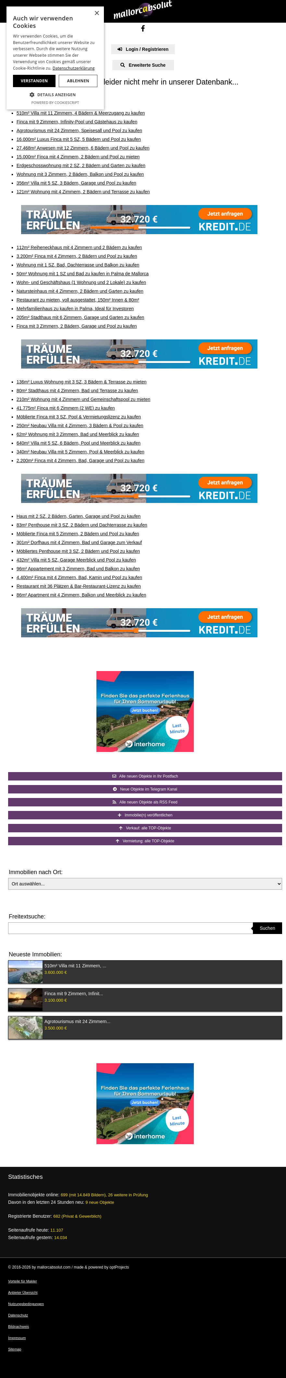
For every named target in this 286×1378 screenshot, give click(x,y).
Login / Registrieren (143, 49)
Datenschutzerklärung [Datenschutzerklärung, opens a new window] (74, 68)
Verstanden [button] (34, 81)
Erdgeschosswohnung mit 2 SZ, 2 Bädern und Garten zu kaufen (81, 165)
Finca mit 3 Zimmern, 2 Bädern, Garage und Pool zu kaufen (77, 326)
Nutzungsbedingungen (26, 1304)
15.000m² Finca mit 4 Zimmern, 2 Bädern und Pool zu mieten (78, 156)
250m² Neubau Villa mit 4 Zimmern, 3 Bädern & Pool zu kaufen (80, 425)
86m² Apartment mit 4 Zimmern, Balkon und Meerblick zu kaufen (81, 595)
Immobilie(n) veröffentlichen (145, 815)
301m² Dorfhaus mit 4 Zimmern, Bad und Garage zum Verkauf (79, 542)
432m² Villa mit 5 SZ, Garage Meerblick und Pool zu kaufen (76, 560)
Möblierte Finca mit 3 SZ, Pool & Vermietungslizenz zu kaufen (79, 416)
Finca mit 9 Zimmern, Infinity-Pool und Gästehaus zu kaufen (77, 121)
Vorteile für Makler (22, 1281)
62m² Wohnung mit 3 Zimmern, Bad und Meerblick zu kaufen (78, 434)
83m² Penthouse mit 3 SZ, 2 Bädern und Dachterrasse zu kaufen (82, 525)
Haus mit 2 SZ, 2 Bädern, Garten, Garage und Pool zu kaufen (79, 516)
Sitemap (14, 1349)
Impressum (17, 1338)
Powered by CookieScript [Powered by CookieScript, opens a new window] (55, 102)
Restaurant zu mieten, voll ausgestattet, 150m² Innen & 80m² (78, 299)
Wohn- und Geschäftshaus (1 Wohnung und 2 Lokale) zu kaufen (81, 282)
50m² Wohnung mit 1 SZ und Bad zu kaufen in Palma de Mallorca (83, 273)
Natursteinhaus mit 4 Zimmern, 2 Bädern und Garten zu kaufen (80, 291)
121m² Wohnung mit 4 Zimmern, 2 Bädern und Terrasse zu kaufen (83, 191)
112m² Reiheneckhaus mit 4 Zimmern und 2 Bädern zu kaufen (79, 247)
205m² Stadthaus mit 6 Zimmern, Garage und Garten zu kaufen (80, 317)
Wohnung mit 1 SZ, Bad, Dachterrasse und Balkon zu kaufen (78, 265)
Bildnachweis (18, 1326)
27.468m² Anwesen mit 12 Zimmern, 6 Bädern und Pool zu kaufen (83, 148)
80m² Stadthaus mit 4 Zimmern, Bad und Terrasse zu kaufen (77, 390)
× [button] (96, 13)
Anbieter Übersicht (23, 1292)
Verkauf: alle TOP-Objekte (145, 828)
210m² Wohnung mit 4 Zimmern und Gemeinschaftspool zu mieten (83, 399)
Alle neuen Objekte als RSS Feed (145, 802)
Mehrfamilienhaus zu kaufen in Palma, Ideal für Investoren (75, 308)
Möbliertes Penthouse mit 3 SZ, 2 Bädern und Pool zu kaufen (78, 551)
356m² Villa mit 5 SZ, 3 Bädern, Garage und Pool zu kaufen (76, 183)
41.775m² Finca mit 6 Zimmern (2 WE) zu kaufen (66, 408)
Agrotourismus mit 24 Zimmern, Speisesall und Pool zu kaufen (79, 130)
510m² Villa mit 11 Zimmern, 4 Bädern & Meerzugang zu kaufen (81, 113)
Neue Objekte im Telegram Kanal (145, 789)
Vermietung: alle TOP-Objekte (145, 841)
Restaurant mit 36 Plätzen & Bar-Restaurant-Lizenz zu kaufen (79, 586)
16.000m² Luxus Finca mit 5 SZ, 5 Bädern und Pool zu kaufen (79, 139)
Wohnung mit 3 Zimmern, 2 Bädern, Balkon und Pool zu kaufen (80, 174)
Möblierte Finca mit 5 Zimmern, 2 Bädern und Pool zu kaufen (78, 533)
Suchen (267, 928)
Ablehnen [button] (78, 81)
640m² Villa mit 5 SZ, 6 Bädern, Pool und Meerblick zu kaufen (79, 443)
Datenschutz (18, 1315)
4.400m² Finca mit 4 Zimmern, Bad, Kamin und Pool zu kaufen (79, 577)
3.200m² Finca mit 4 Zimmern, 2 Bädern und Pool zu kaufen (77, 256)
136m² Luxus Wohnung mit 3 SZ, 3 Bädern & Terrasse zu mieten (81, 381)
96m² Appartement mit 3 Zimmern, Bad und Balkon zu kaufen (78, 568)
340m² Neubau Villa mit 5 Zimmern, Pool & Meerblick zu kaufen (80, 451)
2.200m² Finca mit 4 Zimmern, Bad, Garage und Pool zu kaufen (80, 460)
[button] (55, 94)
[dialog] (55, 57)
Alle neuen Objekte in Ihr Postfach (145, 776)
